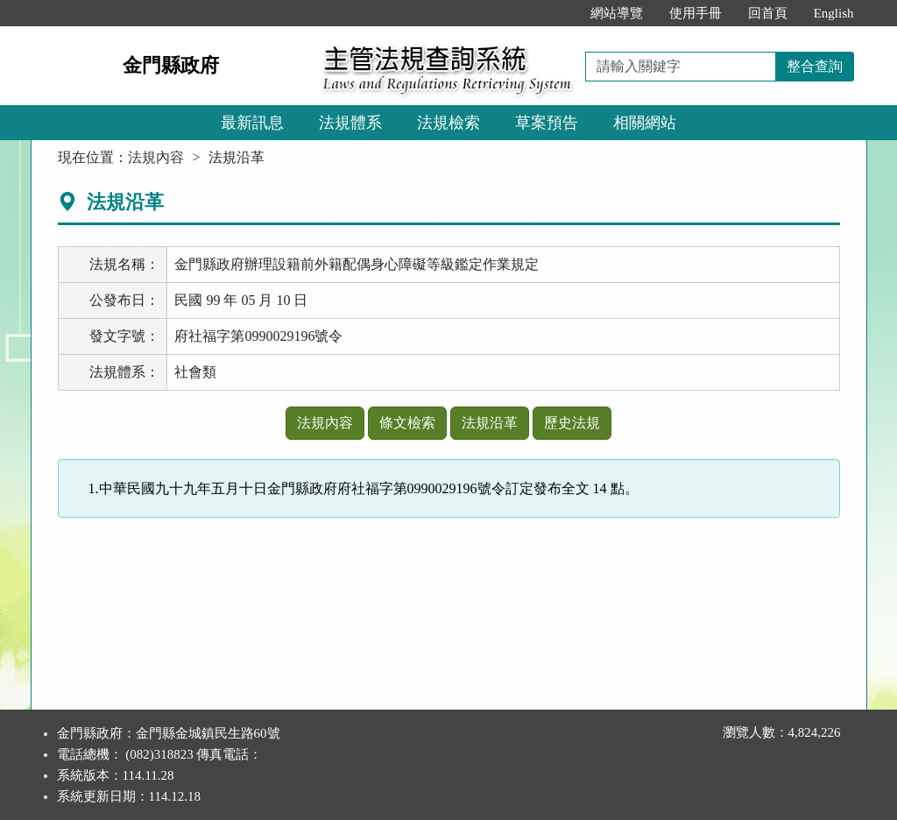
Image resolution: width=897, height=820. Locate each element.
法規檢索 (448, 122)
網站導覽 (616, 13)
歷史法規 (572, 422)
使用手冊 (695, 13)
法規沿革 (490, 422)
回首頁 (768, 13)
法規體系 (350, 122)
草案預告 (546, 122)
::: (558, 13)
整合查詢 (815, 66)
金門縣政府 (171, 65)
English (834, 13)
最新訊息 (252, 122)
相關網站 (644, 122)
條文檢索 (407, 422)
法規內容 (156, 157)
